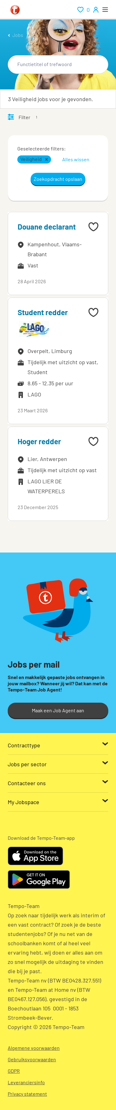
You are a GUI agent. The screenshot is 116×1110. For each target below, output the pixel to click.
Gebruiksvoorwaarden (32, 1059)
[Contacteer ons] (58, 783)
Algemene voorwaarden (34, 1048)
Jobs (17, 35)
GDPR (14, 1071)
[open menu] (105, 10)
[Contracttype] (58, 745)
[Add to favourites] (93, 226)
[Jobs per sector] (58, 764)
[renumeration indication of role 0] (83, 10)
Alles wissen (75, 159)
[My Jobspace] (58, 802)
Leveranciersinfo (26, 1082)
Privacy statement (27, 1094)
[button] (46, 159)
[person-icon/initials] (96, 10)
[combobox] (58, 64)
